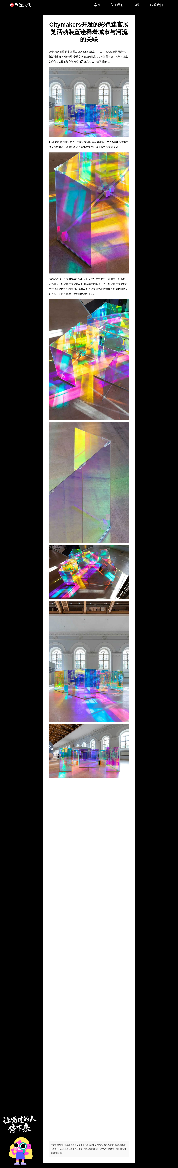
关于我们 (117, 5)
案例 (97, 5)
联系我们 (156, 5)
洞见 (137, 5)
